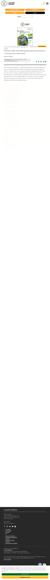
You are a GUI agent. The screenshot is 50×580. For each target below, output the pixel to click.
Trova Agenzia (8, 530)
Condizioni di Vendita (9, 540)
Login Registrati (35, 9)
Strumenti (14, 12)
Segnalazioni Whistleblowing (11, 537)
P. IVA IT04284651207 (8, 550)
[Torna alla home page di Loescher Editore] (8, 3)
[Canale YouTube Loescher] (13, 527)
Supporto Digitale (15, 9)
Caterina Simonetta (10, 53)
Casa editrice (8, 529)
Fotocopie (7, 541)
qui (7, 570)
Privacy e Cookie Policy (10, 536)
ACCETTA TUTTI (25, 574)
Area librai (7, 532)
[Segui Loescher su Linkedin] (10, 527)
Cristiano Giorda (20, 53)
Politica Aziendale (7, 559)
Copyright (7, 538)
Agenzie (35, 12)
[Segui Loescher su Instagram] (7, 527)
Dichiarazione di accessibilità (11, 543)
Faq (6, 533)
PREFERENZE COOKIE (25, 577)
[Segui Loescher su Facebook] (5, 527)
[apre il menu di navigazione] (47, 3)
